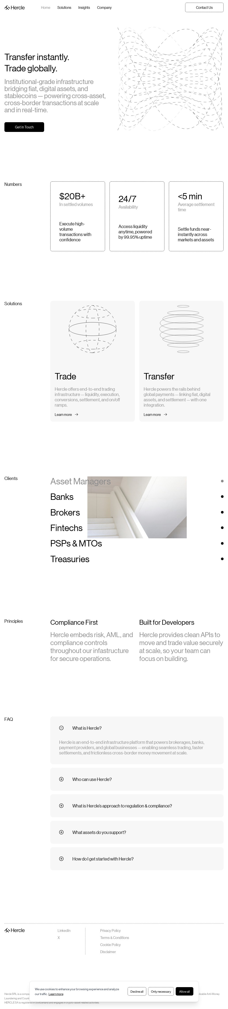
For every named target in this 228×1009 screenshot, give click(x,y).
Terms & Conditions (114, 937)
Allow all (184, 991)
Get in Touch (24, 127)
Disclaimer (108, 951)
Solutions (64, 7)
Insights (84, 7)
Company (104, 7)
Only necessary (161, 991)
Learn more (56, 994)
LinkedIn (64, 930)
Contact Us (204, 7)
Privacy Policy (110, 930)
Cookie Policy (110, 944)
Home (45, 7)
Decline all (136, 991)
